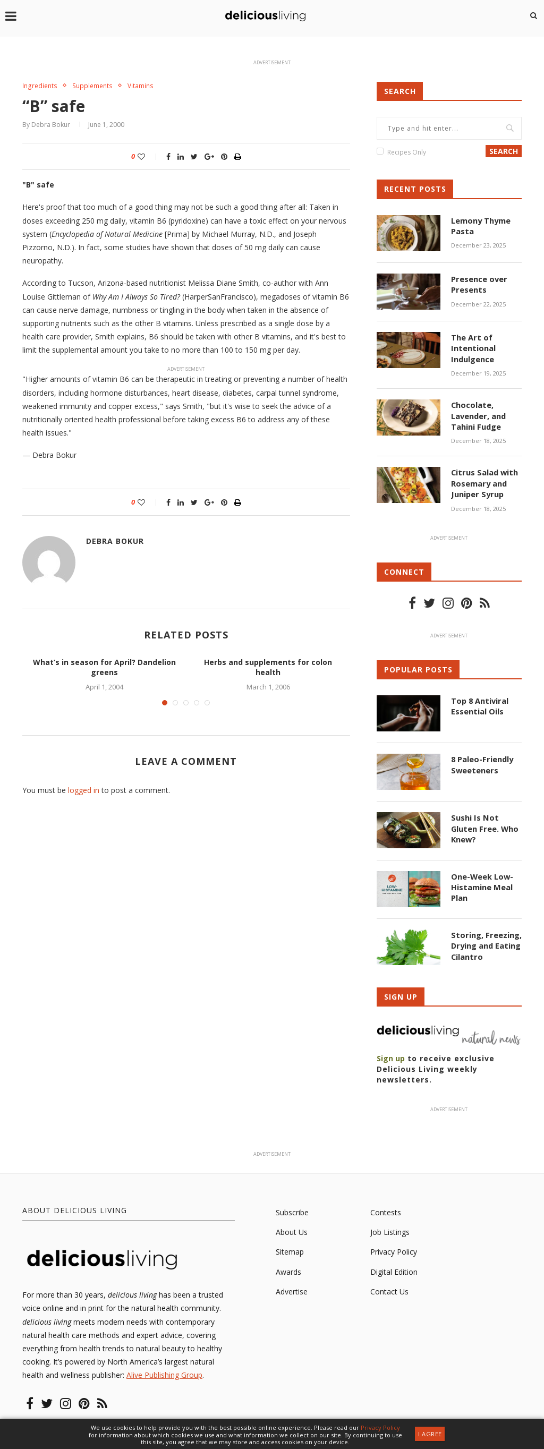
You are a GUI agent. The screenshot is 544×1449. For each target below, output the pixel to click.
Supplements (95, 86)
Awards (288, 1268)
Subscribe (292, 1209)
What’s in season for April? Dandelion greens (104, 668)
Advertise (292, 1288)
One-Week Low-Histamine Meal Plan (481, 882)
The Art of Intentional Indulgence (472, 347)
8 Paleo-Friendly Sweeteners (481, 760)
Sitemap (290, 1248)
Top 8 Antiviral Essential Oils (479, 702)
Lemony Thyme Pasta (480, 225)
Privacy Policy (393, 1248)
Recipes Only (406, 152)
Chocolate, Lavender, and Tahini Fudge (478, 413)
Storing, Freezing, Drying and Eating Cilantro (485, 940)
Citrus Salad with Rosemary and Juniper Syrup (483, 480)
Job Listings (390, 1228)
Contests (385, 1209)
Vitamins (145, 86)
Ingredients (40, 86)
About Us (292, 1228)
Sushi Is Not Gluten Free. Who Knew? (483, 823)
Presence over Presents (478, 284)
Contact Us (389, 1288)
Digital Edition (394, 1268)
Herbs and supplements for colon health (268, 668)
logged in (83, 791)
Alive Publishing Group (164, 1371)
